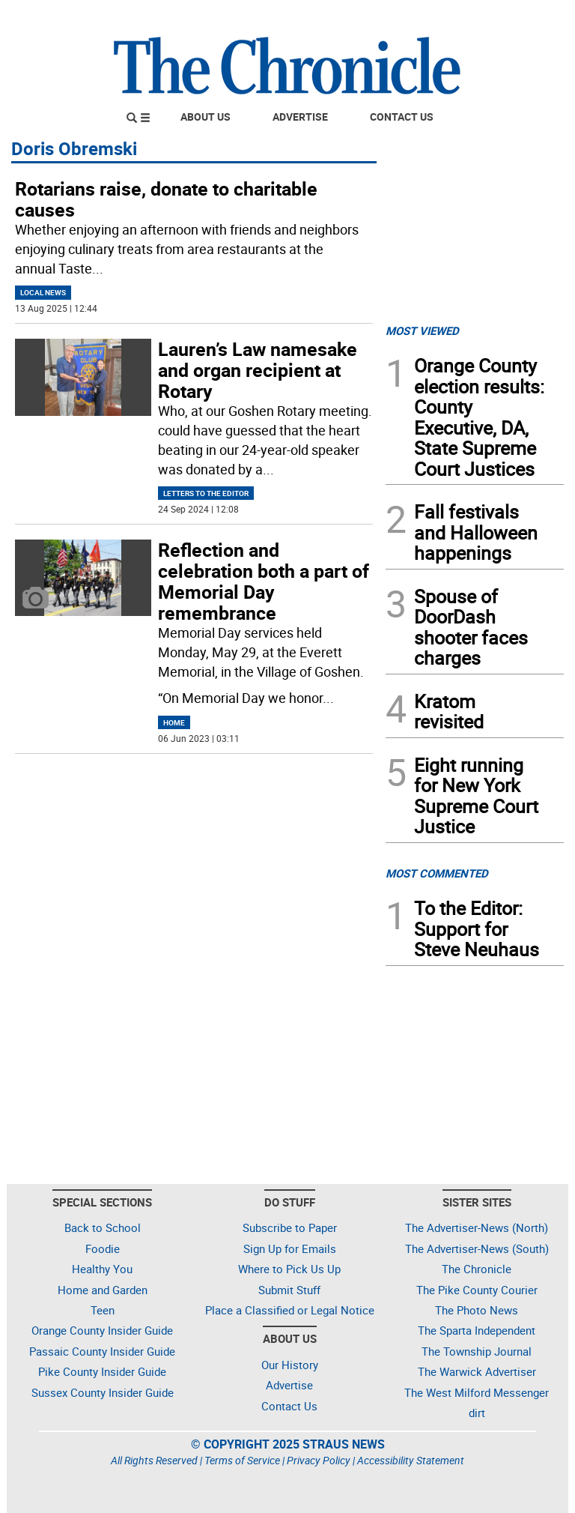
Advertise (300, 116)
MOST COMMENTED (437, 873)
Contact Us (401, 116)
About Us (205, 116)
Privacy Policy (318, 1460)
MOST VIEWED (422, 330)
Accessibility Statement (410, 1460)
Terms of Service (242, 1460)
